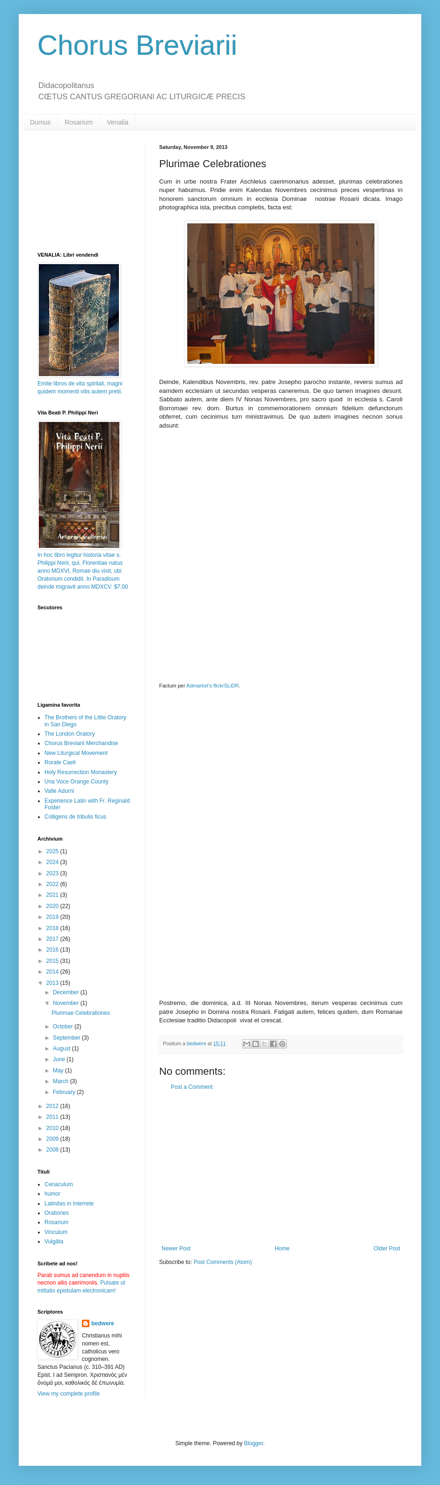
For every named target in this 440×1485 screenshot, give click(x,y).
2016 (53, 949)
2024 (53, 862)
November (67, 1003)
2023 (53, 873)
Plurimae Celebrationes (80, 1013)
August (62, 1048)
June (59, 1059)
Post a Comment (192, 1087)
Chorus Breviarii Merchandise (81, 743)
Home (282, 1248)
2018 (53, 928)
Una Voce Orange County (76, 781)
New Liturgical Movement (76, 753)
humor (52, 1193)
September (67, 1037)
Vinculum (55, 1232)
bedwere (102, 1323)
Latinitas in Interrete (69, 1203)
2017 (53, 939)
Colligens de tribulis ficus (75, 816)
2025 (53, 851)
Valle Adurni (59, 791)
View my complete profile (68, 1393)
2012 (53, 1106)
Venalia (117, 122)
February (65, 1092)
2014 (53, 971)
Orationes (56, 1213)
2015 (53, 961)
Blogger (253, 1443)
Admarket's (199, 685)
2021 (53, 895)
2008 (53, 1149)
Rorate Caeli (60, 762)
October (63, 1026)
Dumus (40, 122)
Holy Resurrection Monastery (80, 772)
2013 (53, 983)
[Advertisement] (281, 1168)
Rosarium (79, 122)
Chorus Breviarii (137, 45)
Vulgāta (53, 1241)
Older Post (387, 1248)
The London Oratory (69, 734)
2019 (53, 917)
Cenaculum (58, 1184)
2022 (53, 884)
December (67, 992)
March (61, 1081)
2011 (53, 1117)
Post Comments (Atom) (222, 1262)
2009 (53, 1139)
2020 (53, 906)
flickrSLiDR (226, 685)
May (59, 1070)
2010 (53, 1128)
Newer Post (176, 1248)
